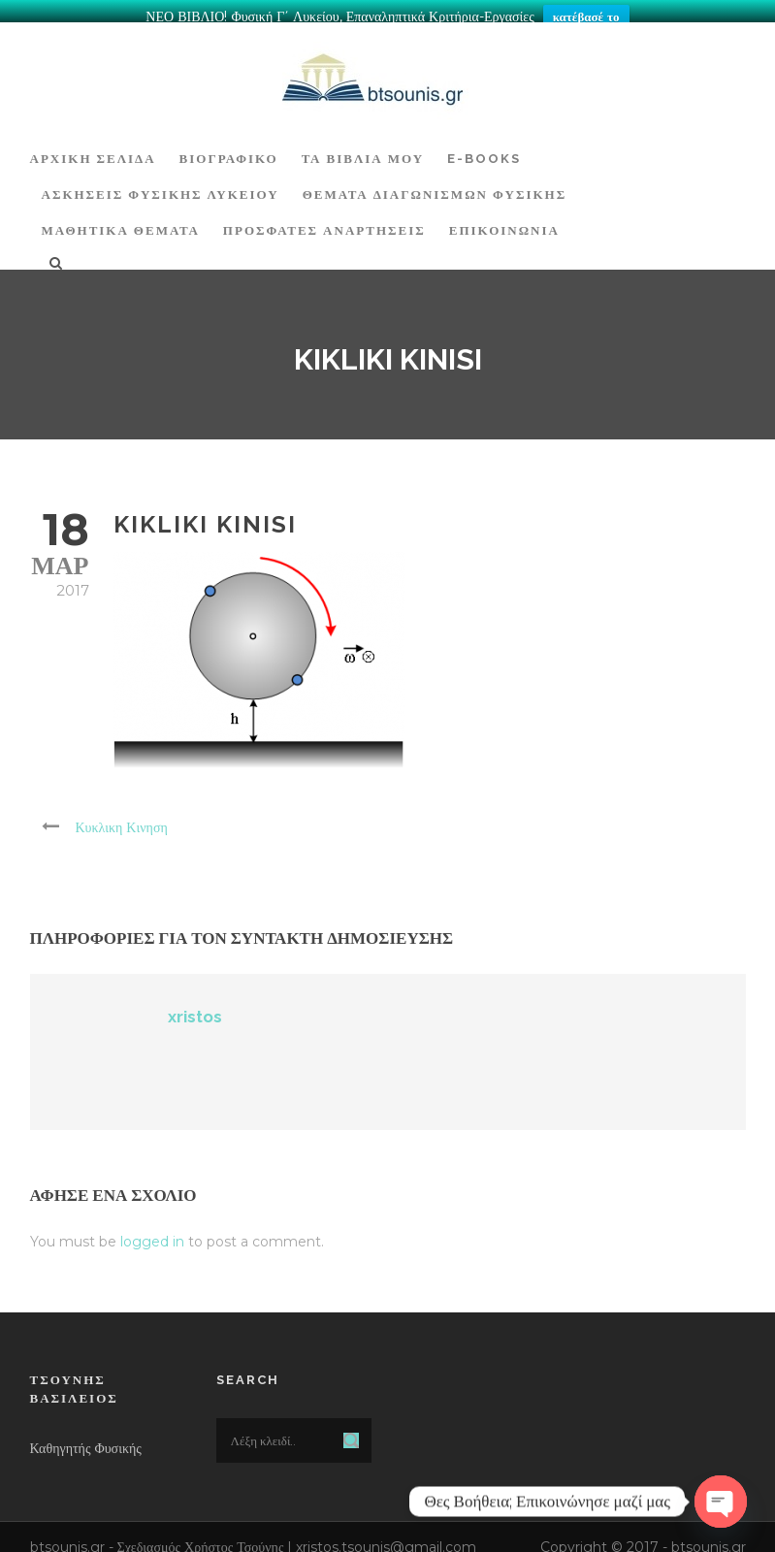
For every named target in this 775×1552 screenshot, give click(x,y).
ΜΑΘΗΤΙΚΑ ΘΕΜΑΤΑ (121, 220)
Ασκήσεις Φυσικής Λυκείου (160, 185)
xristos (195, 1007)
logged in (152, 1232)
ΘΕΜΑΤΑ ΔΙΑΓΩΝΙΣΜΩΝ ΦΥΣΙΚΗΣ (435, 185)
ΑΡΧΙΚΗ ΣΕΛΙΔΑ (93, 149)
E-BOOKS (484, 149)
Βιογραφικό (228, 149)
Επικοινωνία (504, 220)
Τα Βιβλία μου (363, 149)
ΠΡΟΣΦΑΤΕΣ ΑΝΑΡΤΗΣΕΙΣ (324, 220)
